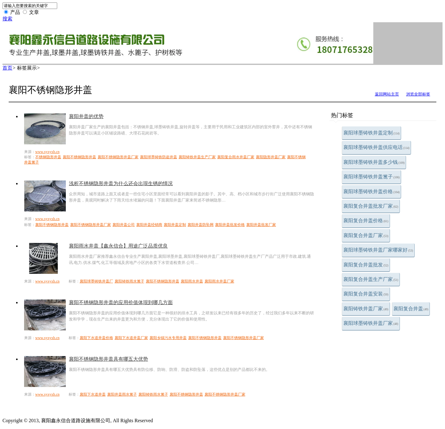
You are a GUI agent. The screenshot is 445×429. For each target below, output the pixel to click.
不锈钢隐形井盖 (48, 157)
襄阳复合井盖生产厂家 (370, 279)
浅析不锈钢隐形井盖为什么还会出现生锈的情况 (121, 183)
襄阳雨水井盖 (192, 281)
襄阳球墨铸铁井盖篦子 (371, 176)
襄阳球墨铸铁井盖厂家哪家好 (378, 250)
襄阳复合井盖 (411, 308)
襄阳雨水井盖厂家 (219, 281)
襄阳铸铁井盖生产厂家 (197, 157)
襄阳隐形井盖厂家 (271, 157)
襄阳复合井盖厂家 (365, 235)
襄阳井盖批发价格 (230, 225)
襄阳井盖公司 (123, 225)
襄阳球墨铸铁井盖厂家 (370, 323)
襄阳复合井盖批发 (365, 264)
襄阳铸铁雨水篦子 (129, 281)
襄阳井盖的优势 (86, 116)
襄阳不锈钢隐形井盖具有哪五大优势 (108, 359)
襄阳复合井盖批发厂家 (370, 206)
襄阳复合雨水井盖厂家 (235, 157)
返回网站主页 (387, 94)
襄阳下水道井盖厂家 (131, 338)
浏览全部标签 (418, 94)
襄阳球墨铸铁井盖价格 (371, 191)
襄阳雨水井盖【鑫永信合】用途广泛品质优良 (118, 245)
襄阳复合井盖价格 (365, 220)
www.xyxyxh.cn (47, 152)
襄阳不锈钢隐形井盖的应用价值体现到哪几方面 (121, 302)
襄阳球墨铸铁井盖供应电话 (376, 147)
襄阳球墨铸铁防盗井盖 (158, 157)
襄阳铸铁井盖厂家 (365, 308)
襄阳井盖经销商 (149, 225)
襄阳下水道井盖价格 (96, 338)
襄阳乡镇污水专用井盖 (168, 338)
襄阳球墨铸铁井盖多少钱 (374, 162)
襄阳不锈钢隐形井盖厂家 (118, 157)
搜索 (7, 18)
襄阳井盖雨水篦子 (122, 394)
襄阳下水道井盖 (93, 394)
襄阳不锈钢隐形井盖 (79, 157)
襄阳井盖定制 (175, 225)
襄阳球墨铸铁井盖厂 (96, 281)
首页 (7, 67)
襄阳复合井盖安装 (365, 293)
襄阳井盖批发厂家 (261, 225)
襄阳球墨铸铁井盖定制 (371, 132)
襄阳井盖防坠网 (201, 225)
